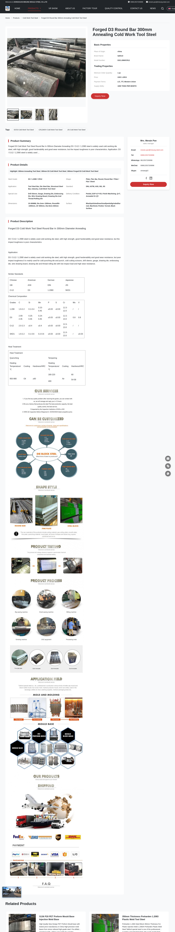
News (153, 8)
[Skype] (168, 466)
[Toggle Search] (162, 8)
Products (33, 8)
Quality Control (114, 8)
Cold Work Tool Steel (30, 18)
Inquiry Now (148, 184)
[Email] (168, 458)
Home (17, 8)
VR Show (53, 8)
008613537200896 (147, 155)
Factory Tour (90, 8)
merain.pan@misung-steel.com (159, 2)
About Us (70, 8)
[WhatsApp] (168, 473)
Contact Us (136, 8)
